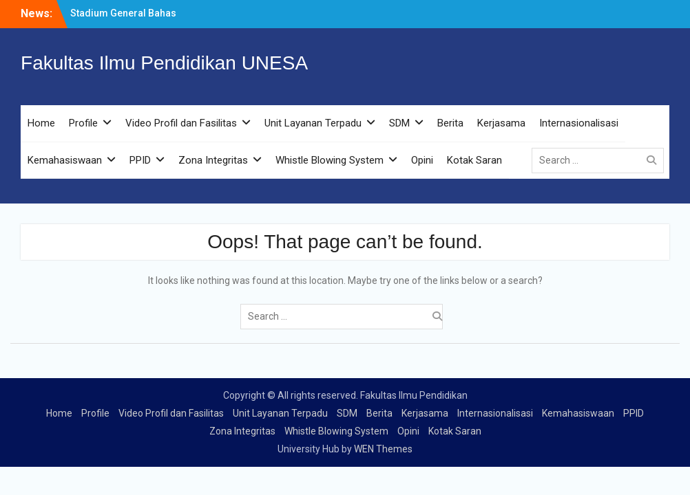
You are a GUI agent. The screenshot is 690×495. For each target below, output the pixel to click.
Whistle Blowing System (329, 160)
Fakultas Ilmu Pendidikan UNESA (164, 63)
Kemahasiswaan (65, 160)
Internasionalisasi (578, 123)
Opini (422, 160)
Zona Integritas (213, 160)
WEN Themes (383, 448)
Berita (450, 123)
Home (41, 123)
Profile (83, 123)
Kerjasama (501, 123)
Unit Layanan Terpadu (313, 123)
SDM (399, 123)
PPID (140, 160)
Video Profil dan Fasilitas (181, 123)
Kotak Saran (474, 160)
